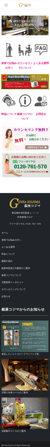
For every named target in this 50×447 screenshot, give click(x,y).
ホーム (5, 232)
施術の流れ (7, 261)
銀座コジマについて (11, 275)
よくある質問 (8, 246)
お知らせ (6, 296)
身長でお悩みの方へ (11, 239)
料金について (8, 254)
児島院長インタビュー (13, 282)
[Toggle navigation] (6, 5)
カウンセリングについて (14, 289)
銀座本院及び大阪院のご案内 (16, 268)
